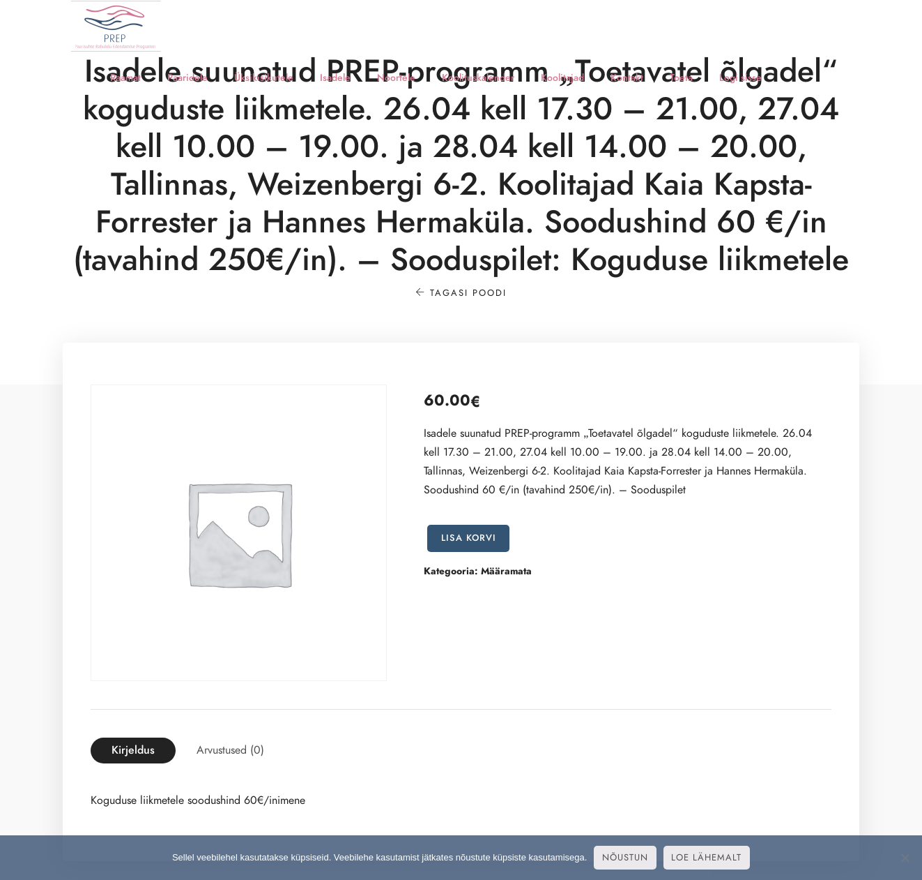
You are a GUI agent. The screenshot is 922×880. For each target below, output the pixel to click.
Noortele (396, 77)
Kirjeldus (133, 750)
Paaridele (187, 77)
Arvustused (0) (230, 750)
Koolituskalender (478, 77)
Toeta (681, 77)
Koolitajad (562, 77)
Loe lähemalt (706, 857)
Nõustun (625, 857)
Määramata (506, 571)
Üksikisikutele (263, 77)
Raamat (125, 77)
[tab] (133, 750)
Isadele (335, 77)
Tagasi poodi (461, 293)
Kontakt (626, 77)
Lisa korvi (468, 538)
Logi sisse (740, 77)
